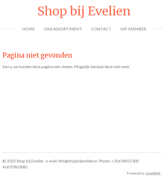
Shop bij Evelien (84, 11)
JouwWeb (152, 173)
